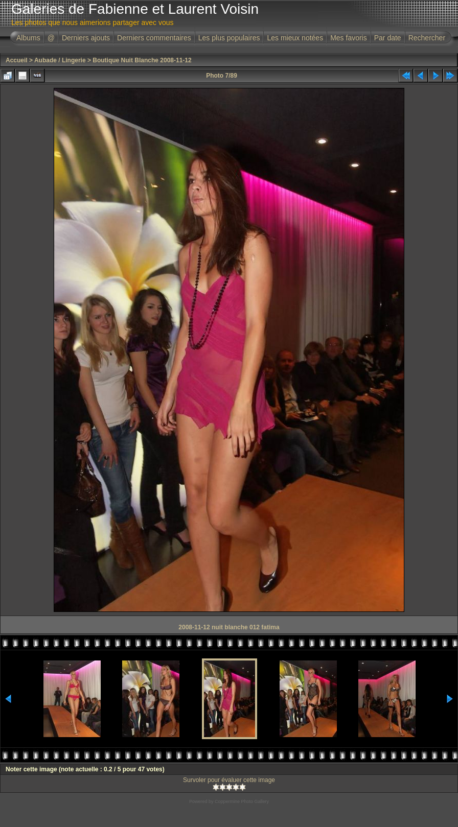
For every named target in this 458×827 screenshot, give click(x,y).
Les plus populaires (229, 38)
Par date (387, 38)
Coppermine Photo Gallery (242, 801)
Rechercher (426, 38)
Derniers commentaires (154, 38)
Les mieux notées (295, 38)
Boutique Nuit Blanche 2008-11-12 (142, 60)
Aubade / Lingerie (60, 60)
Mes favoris (348, 38)
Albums (28, 38)
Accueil (17, 60)
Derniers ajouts (86, 38)
